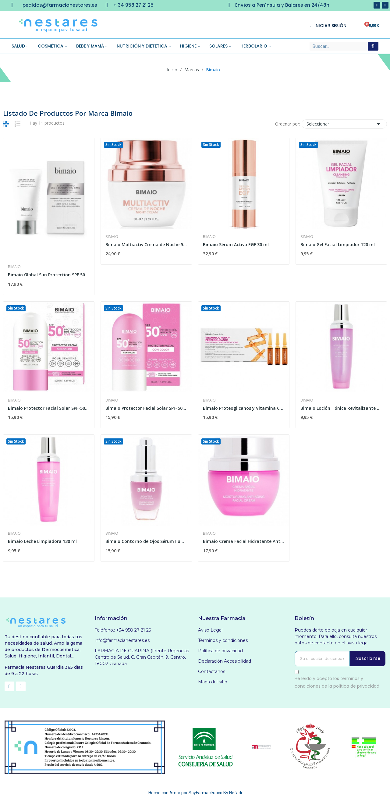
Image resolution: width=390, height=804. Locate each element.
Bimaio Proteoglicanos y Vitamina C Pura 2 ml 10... (244, 408)
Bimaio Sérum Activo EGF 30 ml (236, 244)
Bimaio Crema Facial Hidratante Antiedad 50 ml (244, 541)
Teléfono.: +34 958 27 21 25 (123, 630)
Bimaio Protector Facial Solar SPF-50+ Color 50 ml (146, 408)
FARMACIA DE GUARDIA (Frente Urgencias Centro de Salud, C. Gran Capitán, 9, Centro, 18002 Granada (142, 657)
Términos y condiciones (223, 640)
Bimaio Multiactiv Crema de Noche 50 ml (146, 244)
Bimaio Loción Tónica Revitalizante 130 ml (341, 408)
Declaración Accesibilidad (224, 661)
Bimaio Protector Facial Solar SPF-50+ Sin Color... (49, 408)
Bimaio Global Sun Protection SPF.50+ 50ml (49, 275)
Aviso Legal (210, 630)
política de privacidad (356, 686)
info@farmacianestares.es (122, 640)
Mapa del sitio (212, 682)
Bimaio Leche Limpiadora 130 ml (42, 541)
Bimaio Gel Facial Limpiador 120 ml (337, 244)
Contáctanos (211, 671)
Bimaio (14, 267)
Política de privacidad (220, 650)
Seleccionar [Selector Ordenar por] (344, 124)
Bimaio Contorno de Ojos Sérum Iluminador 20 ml (146, 541)
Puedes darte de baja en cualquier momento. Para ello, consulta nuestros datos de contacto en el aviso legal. (336, 636)
